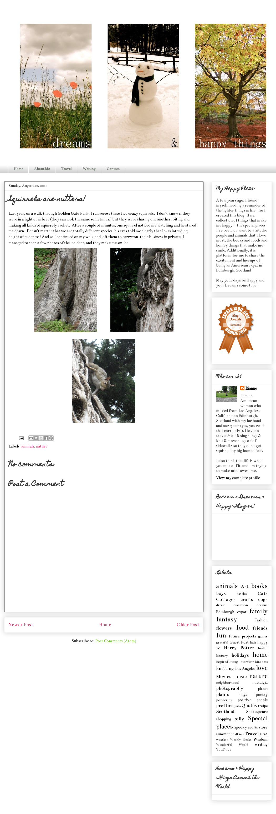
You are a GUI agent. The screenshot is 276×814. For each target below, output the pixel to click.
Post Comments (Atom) (115, 641)
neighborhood (227, 683)
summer (223, 734)
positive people (253, 699)
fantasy (226, 619)
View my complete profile (238, 477)
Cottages (226, 599)
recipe (263, 706)
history (222, 656)
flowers (224, 628)
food (242, 627)
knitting (225, 668)
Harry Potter (239, 648)
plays (242, 694)
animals (27, 446)
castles (242, 594)
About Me (42, 169)
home (260, 655)
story (263, 727)
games (263, 636)
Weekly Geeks (240, 739)
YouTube (223, 749)
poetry (262, 694)
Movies (223, 676)
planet (263, 689)
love (262, 668)
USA (264, 734)
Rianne (251, 388)
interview (246, 662)
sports (253, 727)
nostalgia (260, 682)
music (240, 676)
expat (242, 612)
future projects (242, 636)
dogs (263, 599)
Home (18, 169)
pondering (224, 700)
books (259, 586)
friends (260, 628)
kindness (261, 662)
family (258, 611)
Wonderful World (232, 744)
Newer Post (20, 624)
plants (222, 694)
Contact (113, 169)
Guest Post (239, 642)
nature (41, 446)
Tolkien (237, 734)
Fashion (261, 620)
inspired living (227, 662)
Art (244, 586)
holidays (240, 655)
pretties (224, 705)
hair (253, 642)
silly (239, 719)
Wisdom (260, 739)
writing (261, 744)
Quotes (249, 705)
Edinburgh (225, 612)
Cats (263, 593)
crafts (247, 599)
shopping (223, 719)
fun (221, 635)
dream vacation (232, 605)
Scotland (225, 711)
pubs (237, 706)
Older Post (188, 624)
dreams (262, 605)
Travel (66, 169)
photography (229, 688)
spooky (240, 727)
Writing (89, 169)
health (263, 648)
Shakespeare (257, 711)
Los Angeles (245, 668)
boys (221, 593)
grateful (222, 642)
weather (222, 739)
